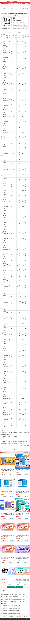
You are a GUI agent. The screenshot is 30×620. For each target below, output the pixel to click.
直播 (28, 5)
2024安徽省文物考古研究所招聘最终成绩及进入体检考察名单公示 (11, 599)
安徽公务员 (5, 3)
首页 (4, 616)
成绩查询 (17, 6)
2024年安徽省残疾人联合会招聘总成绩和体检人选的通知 (10, 610)
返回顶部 (26, 616)
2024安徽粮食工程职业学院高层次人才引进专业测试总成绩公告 (11, 594)
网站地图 (11, 616)
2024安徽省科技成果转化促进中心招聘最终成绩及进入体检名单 (11, 613)
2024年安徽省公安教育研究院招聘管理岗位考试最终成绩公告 (10, 608)
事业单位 (14, 3)
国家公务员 (10, 3)
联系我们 (19, 616)
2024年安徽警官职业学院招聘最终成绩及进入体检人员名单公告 (11, 601)
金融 (28, 3)
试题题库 (8, 5)
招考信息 (1, 5)
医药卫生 (21, 3)
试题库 (26, 5)
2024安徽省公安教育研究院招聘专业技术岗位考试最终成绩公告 (11, 592)
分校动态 (11, 5)
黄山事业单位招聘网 (12, 1)
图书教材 (14, 5)
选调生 (17, 3)
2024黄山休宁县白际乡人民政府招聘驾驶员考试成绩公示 (10, 596)
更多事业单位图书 (26, 452)
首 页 (1, 3)
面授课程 (17, 5)
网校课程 (20, 5)
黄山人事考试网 (3, 1)
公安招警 (25, 3)
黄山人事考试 (6, 6)
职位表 (23, 5)
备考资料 (4, 5)
